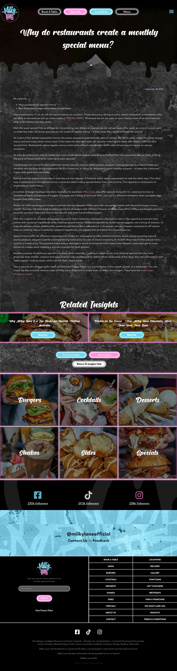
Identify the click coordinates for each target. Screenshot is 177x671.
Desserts (148, 400)
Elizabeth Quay (61, 644)
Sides (88, 452)
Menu (127, 11)
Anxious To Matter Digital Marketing (88, 663)
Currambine (87, 644)
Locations (101, 11)
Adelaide (98, 644)
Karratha (135, 644)
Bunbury (124, 644)
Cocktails (88, 400)
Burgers (29, 400)
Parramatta (138, 641)
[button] (171, 11)
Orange (116, 644)
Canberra (107, 644)
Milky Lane (89, 191)
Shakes (29, 452)
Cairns (78, 644)
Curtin (72, 644)
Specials (75, 11)
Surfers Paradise (45, 644)
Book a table (50, 11)
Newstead (127, 641)
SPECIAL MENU (75, 118)
